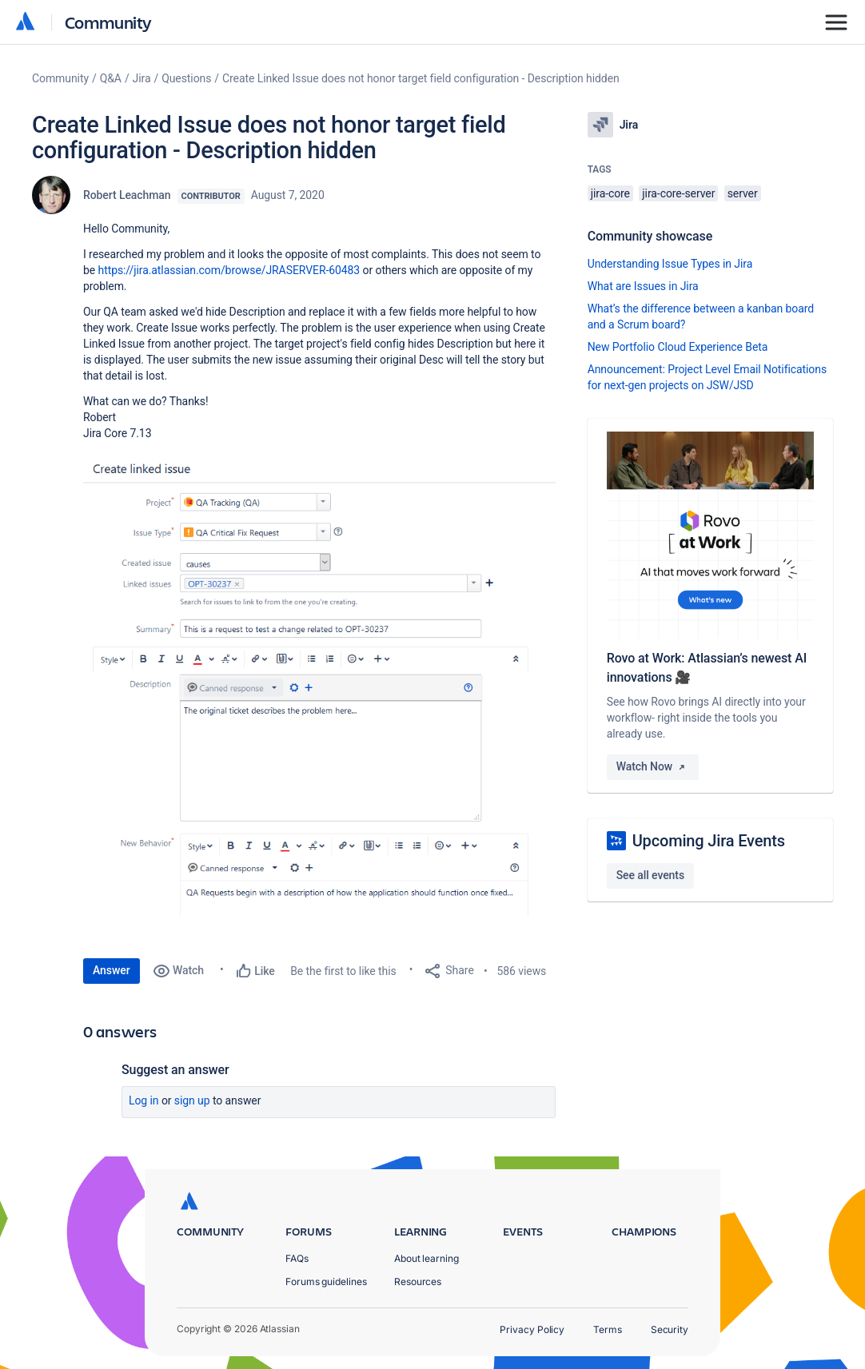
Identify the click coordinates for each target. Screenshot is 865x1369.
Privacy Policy (532, 1329)
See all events (650, 875)
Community (108, 22)
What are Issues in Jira (643, 286)
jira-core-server (678, 193)
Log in (144, 1100)
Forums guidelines (326, 1281)
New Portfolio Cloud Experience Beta (678, 346)
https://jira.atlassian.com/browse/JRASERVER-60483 (229, 270)
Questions (186, 78)
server (742, 193)
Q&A (111, 78)
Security (669, 1329)
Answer (111, 970)
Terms (607, 1329)
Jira (142, 78)
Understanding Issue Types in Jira (670, 263)
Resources (417, 1281)
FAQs (297, 1258)
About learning (426, 1258)
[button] (319, 683)
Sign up (192, 1100)
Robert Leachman (127, 195)
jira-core (610, 193)
